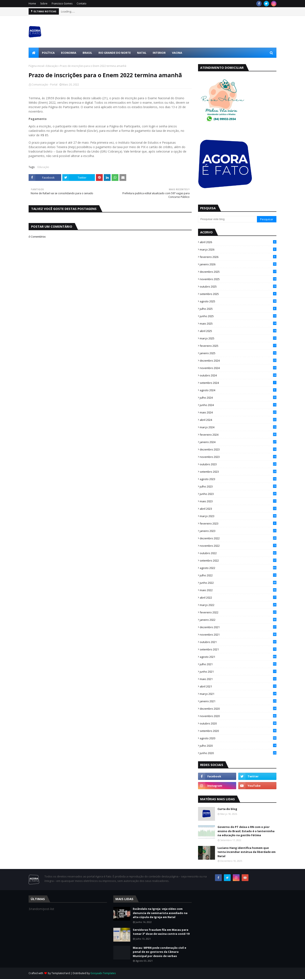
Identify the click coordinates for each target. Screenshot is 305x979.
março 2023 (238, 516)
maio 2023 (238, 501)
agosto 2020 (238, 738)
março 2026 (238, 249)
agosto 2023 (238, 479)
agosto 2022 (238, 568)
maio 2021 (238, 679)
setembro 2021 (238, 649)
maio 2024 (238, 412)
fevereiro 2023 (238, 523)
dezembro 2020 (238, 708)
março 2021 (238, 694)
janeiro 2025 (238, 353)
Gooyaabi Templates (103, 973)
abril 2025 (238, 331)
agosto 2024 (238, 390)
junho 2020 (238, 753)
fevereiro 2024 (238, 434)
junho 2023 (238, 494)
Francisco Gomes (62, 3)
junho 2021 (238, 671)
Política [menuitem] (48, 53)
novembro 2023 (238, 457)
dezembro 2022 (238, 538)
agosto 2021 (238, 657)
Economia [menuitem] (68, 53)
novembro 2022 (238, 546)
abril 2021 (238, 686)
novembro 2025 (238, 279)
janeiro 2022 (238, 620)
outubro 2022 (238, 553)
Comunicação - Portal (44, 84)
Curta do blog (227, 809)
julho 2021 (238, 664)
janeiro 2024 (238, 442)
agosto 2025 (238, 301)
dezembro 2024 (238, 360)
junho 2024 (238, 405)
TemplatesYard (60, 973)
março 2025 (238, 338)
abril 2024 (238, 420)
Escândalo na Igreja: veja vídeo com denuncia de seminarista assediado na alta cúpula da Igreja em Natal (160, 913)
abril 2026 (238, 242)
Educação (52, 66)
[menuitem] (34, 53)
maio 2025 (238, 323)
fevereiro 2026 (238, 257)
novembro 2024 (238, 368)
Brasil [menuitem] (87, 53)
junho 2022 (238, 583)
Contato (81, 3)
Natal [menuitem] (141, 53)
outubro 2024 (238, 375)
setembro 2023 (238, 472)
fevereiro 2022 (238, 612)
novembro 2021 (238, 634)
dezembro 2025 (238, 272)
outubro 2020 (238, 723)
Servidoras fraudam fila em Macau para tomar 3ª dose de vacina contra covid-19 (161, 932)
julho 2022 (238, 575)
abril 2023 (238, 509)
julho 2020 (238, 746)
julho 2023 (238, 486)
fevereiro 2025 (238, 346)
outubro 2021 (238, 642)
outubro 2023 (238, 464)
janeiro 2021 (238, 701)
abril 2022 (238, 597)
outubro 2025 (238, 286)
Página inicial (36, 66)
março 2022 (238, 605)
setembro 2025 (238, 294)
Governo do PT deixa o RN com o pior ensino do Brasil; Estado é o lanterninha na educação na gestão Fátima (246, 831)
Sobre (43, 3)
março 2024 (238, 427)
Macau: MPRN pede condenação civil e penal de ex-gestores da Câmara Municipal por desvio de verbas (159, 952)
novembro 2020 (238, 716)
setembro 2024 (238, 383)
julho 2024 (238, 397)
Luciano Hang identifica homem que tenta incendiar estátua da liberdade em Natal (247, 852)
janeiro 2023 (238, 531)
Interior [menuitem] (159, 53)
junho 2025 (238, 316)
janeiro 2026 (238, 264)
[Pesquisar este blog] (227, 219)
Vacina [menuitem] (177, 53)
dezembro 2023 (238, 449)
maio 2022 (238, 590)
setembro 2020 (238, 731)
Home (32, 3)
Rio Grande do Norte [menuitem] (114, 53)
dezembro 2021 (238, 627)
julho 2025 (238, 309)
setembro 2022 (238, 560)
